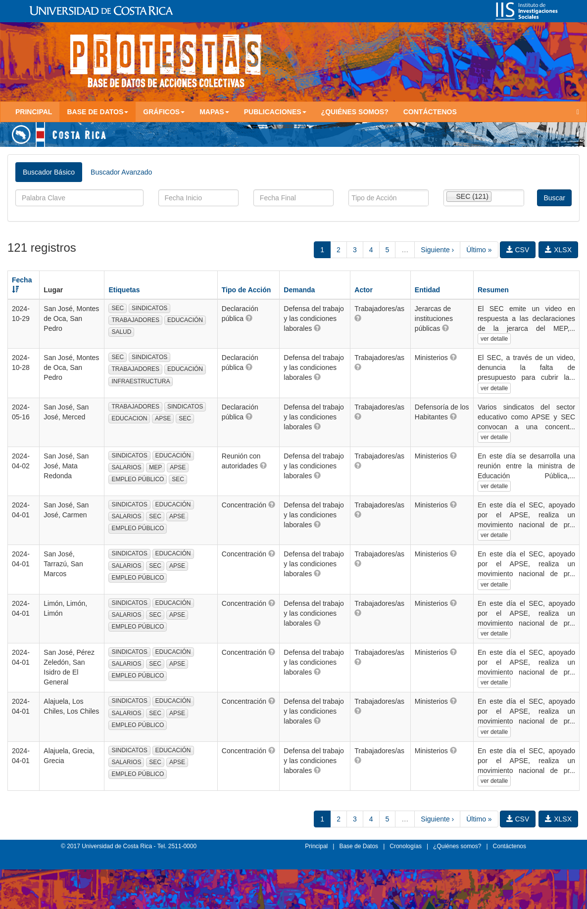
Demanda (299, 290)
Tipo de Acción (246, 290)
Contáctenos (430, 112)
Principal (33, 112)
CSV (518, 250)
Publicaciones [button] (275, 112)
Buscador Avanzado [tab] (121, 172)
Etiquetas (124, 290)
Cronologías (406, 846)
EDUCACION (129, 418)
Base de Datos (358, 846)
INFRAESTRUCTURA (140, 381)
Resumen (493, 290)
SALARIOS (126, 467)
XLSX (558, 250)
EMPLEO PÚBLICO (137, 479)
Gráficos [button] (164, 112)
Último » (478, 250)
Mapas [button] (214, 112)
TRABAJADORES (135, 320)
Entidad (427, 290)
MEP (155, 467)
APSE (163, 418)
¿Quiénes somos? (355, 112)
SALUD (121, 331)
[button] (248, 318)
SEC (117, 308)
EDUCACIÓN (185, 320)
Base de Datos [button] (97, 112)
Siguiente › (437, 250)
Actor (363, 290)
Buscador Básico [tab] (49, 172)
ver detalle (494, 338)
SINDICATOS (149, 308)
